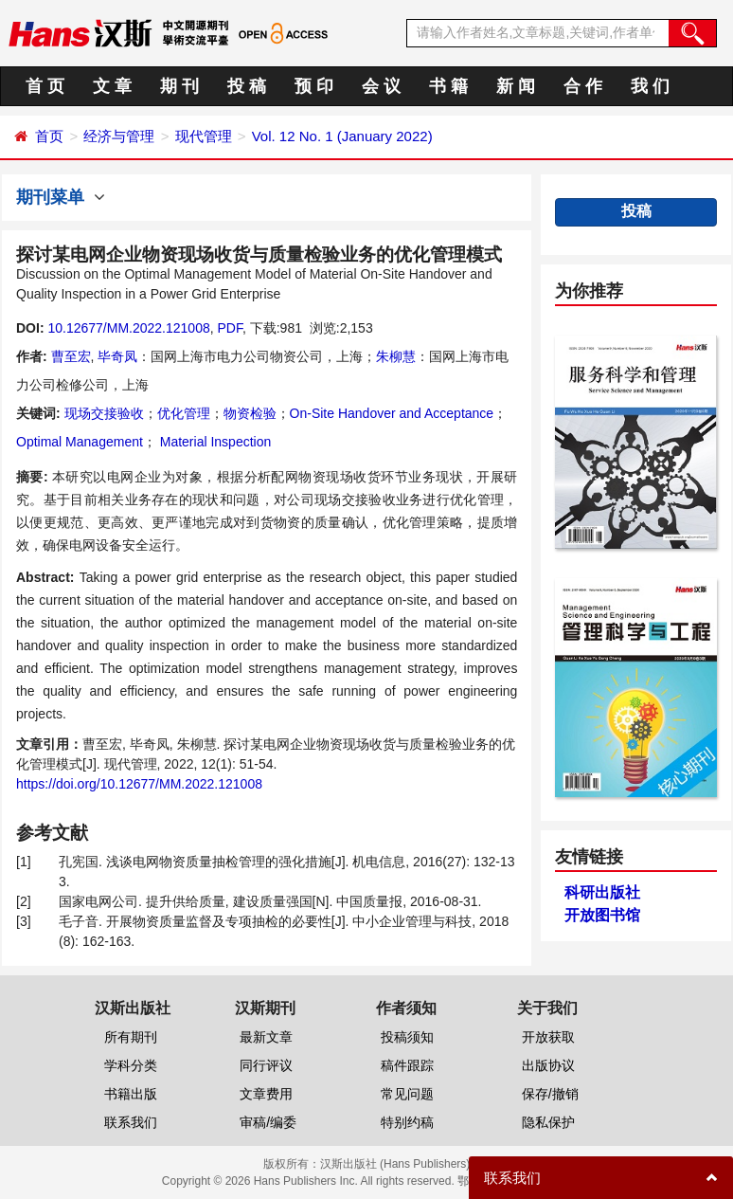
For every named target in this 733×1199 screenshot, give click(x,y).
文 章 (112, 86)
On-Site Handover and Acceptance (392, 413)
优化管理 (183, 413)
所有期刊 (130, 1037)
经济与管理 (118, 136)
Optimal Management (79, 441)
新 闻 (515, 86)
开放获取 (548, 1037)
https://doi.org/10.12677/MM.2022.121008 (139, 783)
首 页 (45, 86)
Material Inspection (213, 441)
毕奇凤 (117, 356)
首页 (49, 136)
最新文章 (266, 1037)
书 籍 (448, 86)
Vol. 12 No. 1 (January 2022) (342, 136)
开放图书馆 (602, 915)
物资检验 (250, 413)
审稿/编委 (268, 1122)
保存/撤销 (550, 1093)
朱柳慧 (396, 356)
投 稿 (246, 86)
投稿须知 (407, 1037)
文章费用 (266, 1093)
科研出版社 (602, 892)
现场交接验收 (104, 413)
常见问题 (407, 1093)
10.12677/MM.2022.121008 (128, 328)
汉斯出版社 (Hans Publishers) (395, 1164)
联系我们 (130, 1122)
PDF (229, 328)
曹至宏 (71, 356)
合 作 (582, 86)
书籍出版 (130, 1093)
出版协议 (548, 1065)
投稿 (636, 211)
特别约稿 (407, 1122)
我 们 (650, 86)
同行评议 (266, 1065)
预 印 (314, 86)
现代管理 (203, 136)
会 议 (381, 86)
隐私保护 (548, 1122)
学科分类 (130, 1065)
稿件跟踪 (407, 1065)
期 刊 (179, 86)
